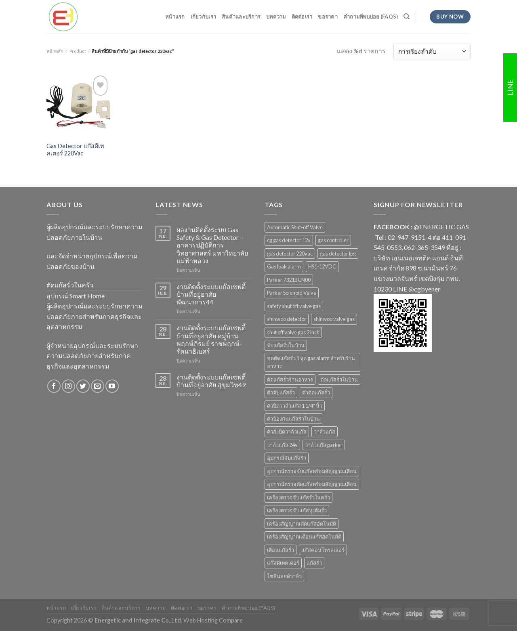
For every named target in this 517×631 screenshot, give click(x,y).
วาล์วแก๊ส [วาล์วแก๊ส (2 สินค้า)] (324, 431)
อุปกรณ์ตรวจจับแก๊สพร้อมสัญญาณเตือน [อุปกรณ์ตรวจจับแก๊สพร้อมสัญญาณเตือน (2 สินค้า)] (312, 471)
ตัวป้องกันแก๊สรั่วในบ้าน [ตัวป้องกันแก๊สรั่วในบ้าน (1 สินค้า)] (293, 418)
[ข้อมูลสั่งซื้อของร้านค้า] (432, 51)
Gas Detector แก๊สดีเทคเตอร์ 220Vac (75, 150)
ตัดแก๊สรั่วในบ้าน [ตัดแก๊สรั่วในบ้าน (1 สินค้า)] (339, 379)
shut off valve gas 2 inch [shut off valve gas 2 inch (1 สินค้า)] (293, 332)
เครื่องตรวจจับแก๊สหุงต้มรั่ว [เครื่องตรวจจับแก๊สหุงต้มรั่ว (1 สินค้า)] (297, 510)
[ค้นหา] (407, 16)
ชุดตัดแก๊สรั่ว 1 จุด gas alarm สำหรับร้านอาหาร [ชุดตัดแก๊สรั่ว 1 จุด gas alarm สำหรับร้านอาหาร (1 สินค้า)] (311, 362)
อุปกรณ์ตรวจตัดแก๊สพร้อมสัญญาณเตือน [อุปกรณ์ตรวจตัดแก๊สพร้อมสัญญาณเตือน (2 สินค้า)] (312, 484)
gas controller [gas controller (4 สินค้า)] (333, 240)
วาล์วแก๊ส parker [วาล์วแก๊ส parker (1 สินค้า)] (324, 445)
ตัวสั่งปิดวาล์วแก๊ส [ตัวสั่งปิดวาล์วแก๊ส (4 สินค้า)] (287, 431)
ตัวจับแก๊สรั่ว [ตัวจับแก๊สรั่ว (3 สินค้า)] (281, 392)
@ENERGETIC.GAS (441, 227)
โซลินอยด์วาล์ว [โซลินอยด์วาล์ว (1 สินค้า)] (284, 576)
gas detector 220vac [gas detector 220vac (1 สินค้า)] (290, 253)
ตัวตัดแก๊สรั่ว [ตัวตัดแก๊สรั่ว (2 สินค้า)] (316, 392)
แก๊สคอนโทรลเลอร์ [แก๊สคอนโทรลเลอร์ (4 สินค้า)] (323, 550)
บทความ (276, 16)
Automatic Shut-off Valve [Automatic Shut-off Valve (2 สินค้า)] (295, 227)
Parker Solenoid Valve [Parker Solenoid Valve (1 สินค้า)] (291, 292)
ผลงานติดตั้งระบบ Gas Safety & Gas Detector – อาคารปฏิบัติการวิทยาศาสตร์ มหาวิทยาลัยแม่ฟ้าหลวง (212, 245)
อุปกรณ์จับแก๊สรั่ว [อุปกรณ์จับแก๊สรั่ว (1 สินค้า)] (286, 458)
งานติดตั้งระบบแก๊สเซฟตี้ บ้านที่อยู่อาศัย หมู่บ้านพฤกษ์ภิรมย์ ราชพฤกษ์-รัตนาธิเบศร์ (211, 339)
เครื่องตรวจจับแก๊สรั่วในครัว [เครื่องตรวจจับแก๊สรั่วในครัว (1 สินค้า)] (298, 497)
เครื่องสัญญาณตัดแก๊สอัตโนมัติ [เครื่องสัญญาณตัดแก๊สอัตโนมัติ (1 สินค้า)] (301, 523)
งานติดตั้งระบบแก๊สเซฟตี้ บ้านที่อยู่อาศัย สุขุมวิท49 (211, 380)
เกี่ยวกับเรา (203, 16)
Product (77, 51)
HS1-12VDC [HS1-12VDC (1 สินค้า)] (322, 266)
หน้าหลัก (54, 51)
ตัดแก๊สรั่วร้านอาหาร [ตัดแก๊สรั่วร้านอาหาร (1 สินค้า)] (290, 379)
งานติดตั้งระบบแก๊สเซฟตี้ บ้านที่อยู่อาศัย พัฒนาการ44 (211, 294)
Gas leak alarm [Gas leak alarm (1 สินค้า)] (284, 266)
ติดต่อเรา (302, 16)
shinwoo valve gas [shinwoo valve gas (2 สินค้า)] (334, 319)
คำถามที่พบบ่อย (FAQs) (370, 16)
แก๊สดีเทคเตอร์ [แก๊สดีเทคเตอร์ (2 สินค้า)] (283, 563)
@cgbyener (424, 289)
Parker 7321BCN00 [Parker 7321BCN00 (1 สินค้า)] (289, 280)
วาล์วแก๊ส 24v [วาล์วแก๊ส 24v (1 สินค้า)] (282, 445)
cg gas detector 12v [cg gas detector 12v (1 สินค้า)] (289, 240)
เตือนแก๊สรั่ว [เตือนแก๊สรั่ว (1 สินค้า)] (280, 550)
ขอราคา (328, 16)
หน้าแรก (175, 16)
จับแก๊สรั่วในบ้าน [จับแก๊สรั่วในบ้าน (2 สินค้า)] (286, 345)
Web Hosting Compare (213, 620)
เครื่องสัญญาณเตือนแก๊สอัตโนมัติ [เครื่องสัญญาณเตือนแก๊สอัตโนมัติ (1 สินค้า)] (304, 536)
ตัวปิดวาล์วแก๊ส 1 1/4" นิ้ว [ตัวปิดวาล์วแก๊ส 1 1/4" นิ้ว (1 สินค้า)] (294, 405)
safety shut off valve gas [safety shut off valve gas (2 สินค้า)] (294, 306)
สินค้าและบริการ (241, 16)
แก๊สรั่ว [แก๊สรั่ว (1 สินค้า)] (314, 563)
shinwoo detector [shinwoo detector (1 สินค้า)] (286, 319)
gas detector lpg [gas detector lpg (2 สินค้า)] (338, 253)
